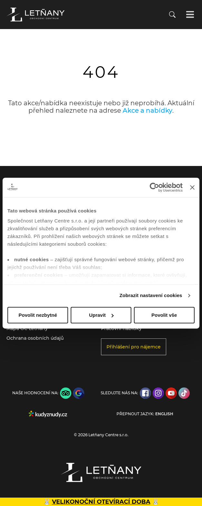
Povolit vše (164, 315)
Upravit (101, 315)
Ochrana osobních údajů (35, 338)
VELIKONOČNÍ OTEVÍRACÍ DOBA (101, 501)
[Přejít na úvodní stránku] (35, 14)
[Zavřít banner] (192, 187)
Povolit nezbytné (38, 315)
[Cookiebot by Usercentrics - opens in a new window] (154, 187)
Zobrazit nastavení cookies (150, 295)
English (164, 414)
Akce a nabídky (147, 110)
